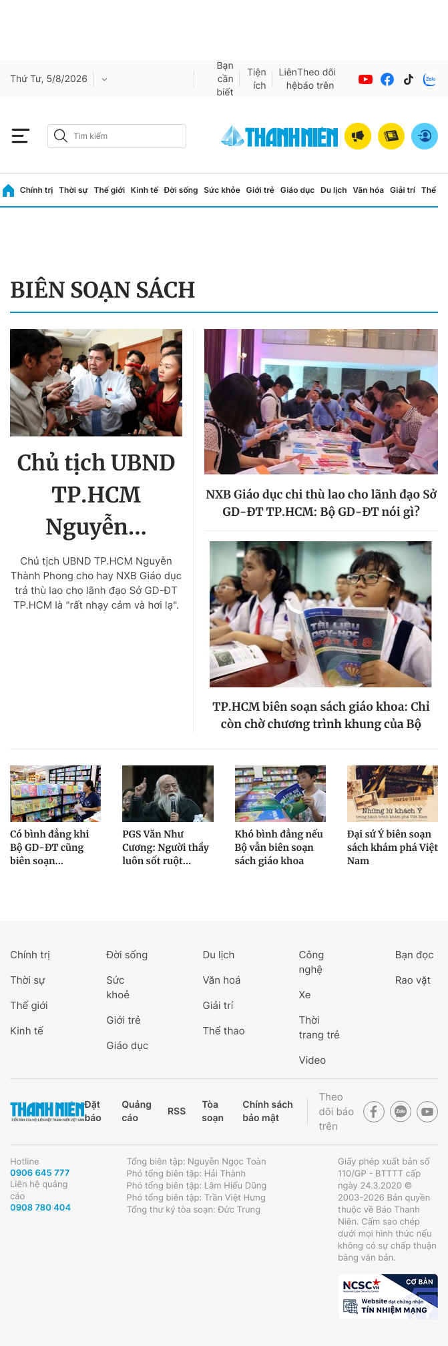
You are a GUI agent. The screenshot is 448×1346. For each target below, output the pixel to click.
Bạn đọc (414, 954)
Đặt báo (92, 1111)
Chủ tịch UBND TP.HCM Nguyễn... (96, 495)
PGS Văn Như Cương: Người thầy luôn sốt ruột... (165, 847)
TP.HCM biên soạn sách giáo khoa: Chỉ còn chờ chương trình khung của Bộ (320, 715)
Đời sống (181, 190)
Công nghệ (311, 962)
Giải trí (402, 190)
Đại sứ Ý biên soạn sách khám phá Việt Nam (392, 847)
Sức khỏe (222, 190)
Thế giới (109, 190)
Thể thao (223, 1030)
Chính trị (36, 190)
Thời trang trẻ (319, 1027)
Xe (305, 994)
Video (312, 1060)
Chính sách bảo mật (267, 1111)
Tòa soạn (213, 1111)
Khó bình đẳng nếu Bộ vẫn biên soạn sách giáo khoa (279, 847)
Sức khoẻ (118, 987)
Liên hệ (288, 79)
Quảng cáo (137, 1111)
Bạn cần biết (224, 79)
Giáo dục (297, 190)
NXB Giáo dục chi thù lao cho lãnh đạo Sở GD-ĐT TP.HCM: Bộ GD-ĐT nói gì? (321, 503)
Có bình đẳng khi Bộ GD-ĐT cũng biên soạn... (49, 847)
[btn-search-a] (61, 135)
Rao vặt (413, 980)
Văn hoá (221, 980)
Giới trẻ (260, 190)
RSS (177, 1111)
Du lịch (333, 190)
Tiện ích (256, 79)
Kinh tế (144, 190)
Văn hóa (368, 190)
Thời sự (73, 190)
